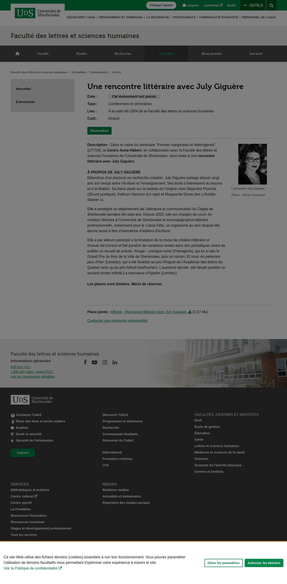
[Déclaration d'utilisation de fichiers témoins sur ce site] (143, 563)
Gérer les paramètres (224, 563)
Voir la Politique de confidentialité (30, 568)
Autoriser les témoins (264, 563)
